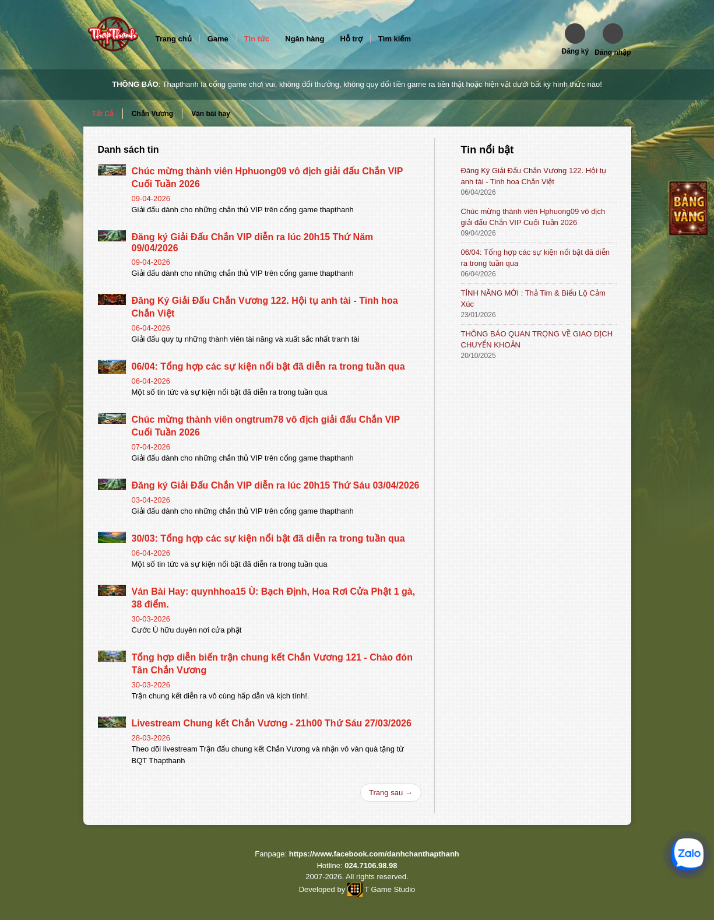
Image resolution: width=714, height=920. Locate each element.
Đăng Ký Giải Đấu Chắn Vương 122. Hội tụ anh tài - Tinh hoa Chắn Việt (534, 176)
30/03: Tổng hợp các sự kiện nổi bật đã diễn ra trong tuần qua (268, 538)
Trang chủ (174, 38)
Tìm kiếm (394, 38)
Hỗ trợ (351, 38)
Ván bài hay (210, 114)
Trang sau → (391, 792)
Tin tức (256, 38)
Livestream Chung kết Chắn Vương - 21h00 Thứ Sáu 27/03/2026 (271, 723)
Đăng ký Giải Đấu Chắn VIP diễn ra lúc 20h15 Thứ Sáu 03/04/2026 (276, 485)
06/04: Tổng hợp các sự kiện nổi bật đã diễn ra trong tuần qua (268, 366)
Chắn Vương (152, 114)
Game (217, 38)
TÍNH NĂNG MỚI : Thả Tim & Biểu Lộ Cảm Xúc (533, 298)
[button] (575, 39)
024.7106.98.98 (370, 865)
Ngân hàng (304, 38)
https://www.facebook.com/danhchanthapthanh (374, 853)
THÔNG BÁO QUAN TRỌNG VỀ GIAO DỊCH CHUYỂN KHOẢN (537, 339)
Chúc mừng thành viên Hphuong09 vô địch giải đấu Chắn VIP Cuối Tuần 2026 (533, 217)
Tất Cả (103, 114)
